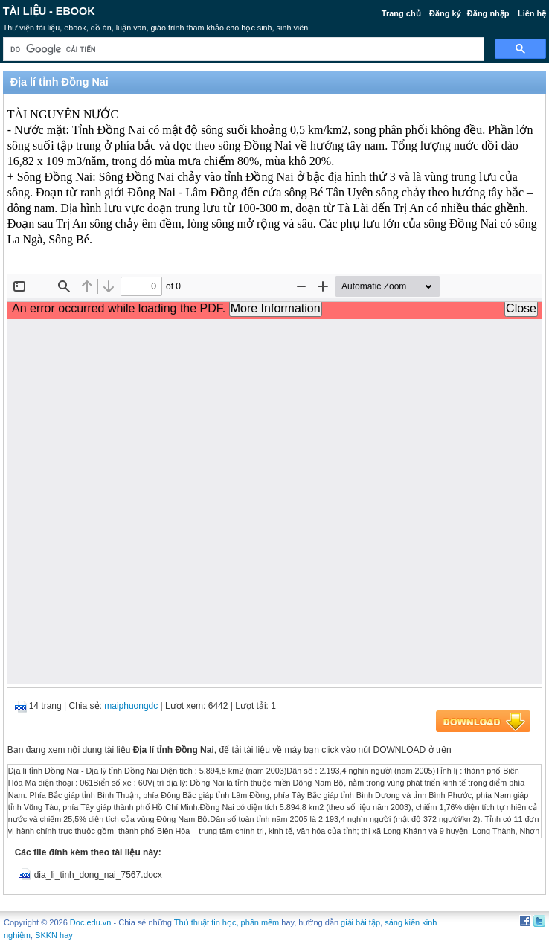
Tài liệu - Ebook (49, 11)
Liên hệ (532, 13)
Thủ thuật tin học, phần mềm (226, 922)
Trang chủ (401, 13)
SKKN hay (54, 935)
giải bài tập (360, 922)
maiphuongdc (131, 706)
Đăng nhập (488, 13)
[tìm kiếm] (242, 49)
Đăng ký (445, 13)
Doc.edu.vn (91, 922)
